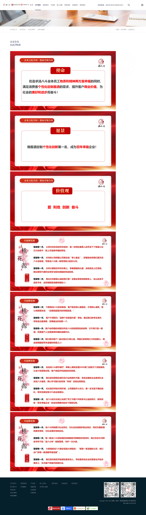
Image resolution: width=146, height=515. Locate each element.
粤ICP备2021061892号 (129, 503)
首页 (117, 29)
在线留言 (75, 5)
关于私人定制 (44, 487)
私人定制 (59, 5)
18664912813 (118, 5)
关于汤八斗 (13, 29)
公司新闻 (23, 487)
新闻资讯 (46, 5)
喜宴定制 (33, 487)
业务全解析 (41, 29)
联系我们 (82, 5)
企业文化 (22, 29)
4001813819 (110, 5)
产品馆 (53, 5)
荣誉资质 (67, 5)
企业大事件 (31, 29)
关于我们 (38, 5)
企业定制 (33, 489)
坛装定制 (33, 492)
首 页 (31, 5)
